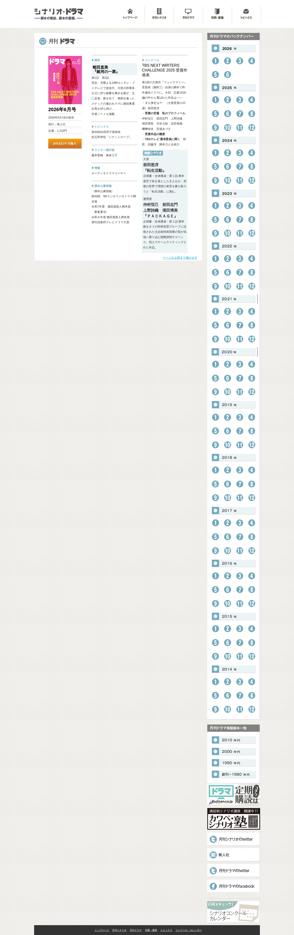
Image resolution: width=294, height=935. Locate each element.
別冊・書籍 (151, 930)
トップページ (102, 930)
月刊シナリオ (119, 930)
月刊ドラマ (136, 930)
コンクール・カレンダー (188, 930)
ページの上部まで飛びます (180, 257)
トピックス (166, 930)
